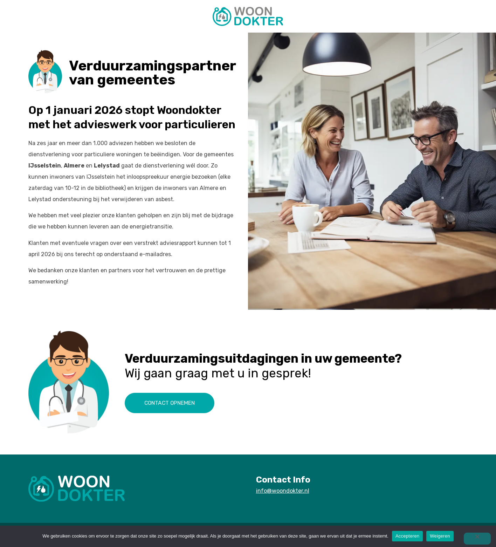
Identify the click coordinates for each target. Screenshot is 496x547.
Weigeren (440, 536)
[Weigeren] (476, 539)
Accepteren (407, 536)
